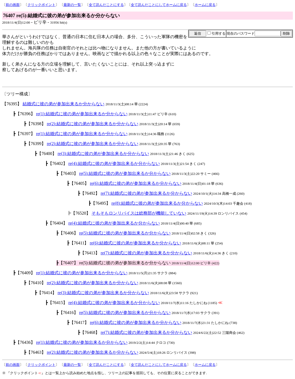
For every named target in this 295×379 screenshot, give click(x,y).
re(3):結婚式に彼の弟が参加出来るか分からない (103, 153)
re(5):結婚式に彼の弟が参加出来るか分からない (125, 173)
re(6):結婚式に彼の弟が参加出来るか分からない (135, 183)
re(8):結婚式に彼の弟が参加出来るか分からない (157, 203)
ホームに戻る (205, 5)
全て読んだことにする (106, 5)
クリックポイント (41, 5)
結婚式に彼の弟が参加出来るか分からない (63, 104)
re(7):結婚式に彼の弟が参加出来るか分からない (146, 193)
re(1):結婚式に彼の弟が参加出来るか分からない (82, 113)
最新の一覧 (72, 5)
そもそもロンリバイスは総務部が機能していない (139, 213)
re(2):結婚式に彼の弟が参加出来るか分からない (92, 123)
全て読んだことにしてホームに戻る (159, 5)
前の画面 (13, 5)
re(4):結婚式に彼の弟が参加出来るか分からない (114, 163)
